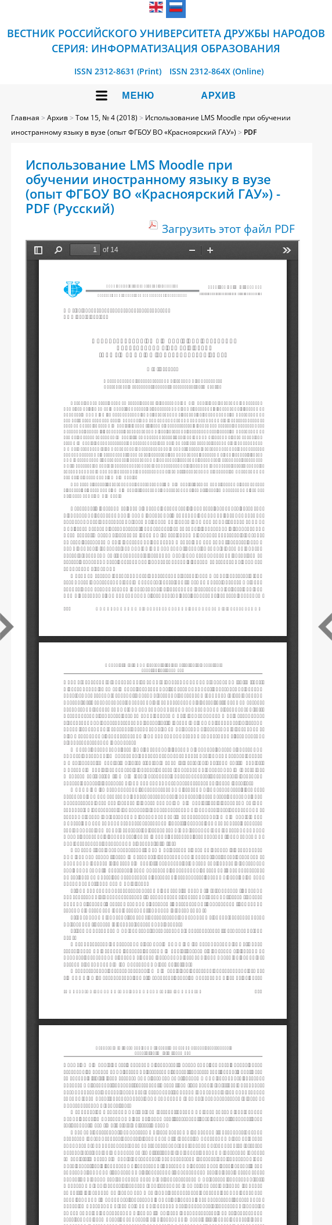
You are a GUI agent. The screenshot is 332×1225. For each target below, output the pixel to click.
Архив (218, 95)
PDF (250, 132)
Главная (25, 118)
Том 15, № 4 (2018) (106, 118)
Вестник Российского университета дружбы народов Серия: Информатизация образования (166, 40)
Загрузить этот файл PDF (228, 228)
